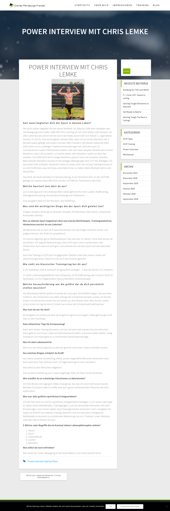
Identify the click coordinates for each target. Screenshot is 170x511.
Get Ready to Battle (132, 106)
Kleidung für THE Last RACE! (136, 84)
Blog (156, 5)
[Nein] (166, 506)
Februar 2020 (129, 183)
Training (142, 5)
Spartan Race (51, 461)
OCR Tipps (128, 133)
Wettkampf (128, 149)
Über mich (101, 5)
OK (111, 506)
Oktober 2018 (129, 188)
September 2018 (130, 193)
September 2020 (130, 177)
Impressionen (122, 5)
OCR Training (129, 138)
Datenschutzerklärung (130, 506)
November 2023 (130, 167)
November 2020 (130, 172)
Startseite (82, 5)
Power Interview (36, 461)
